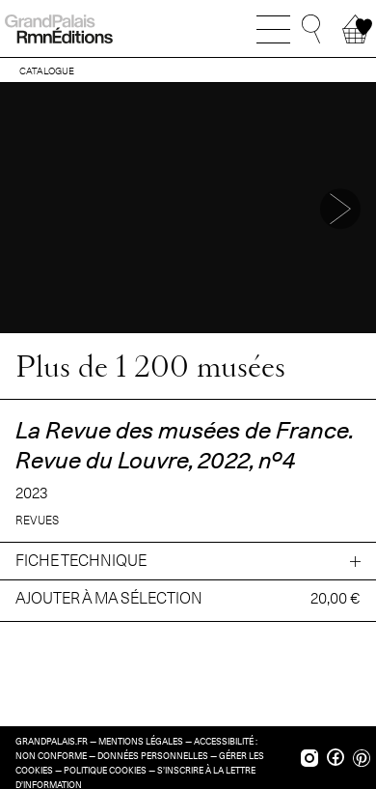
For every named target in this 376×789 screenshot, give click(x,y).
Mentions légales (140, 742)
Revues (37, 520)
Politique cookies (105, 770)
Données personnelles (152, 756)
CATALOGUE (46, 70)
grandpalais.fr (51, 742)
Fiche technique (81, 560)
